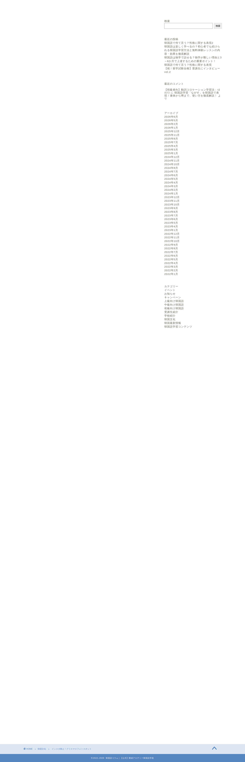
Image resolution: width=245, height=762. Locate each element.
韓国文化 (34, 26)
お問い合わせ (212, 7)
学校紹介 (169, 315)
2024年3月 (171, 186)
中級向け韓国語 (174, 304)
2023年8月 (171, 211)
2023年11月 (172, 200)
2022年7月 (171, 252)
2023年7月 (171, 215)
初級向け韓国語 (174, 308)
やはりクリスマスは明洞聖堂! (65, 166)
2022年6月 (171, 255)
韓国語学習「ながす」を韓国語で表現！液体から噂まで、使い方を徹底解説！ (191, 94)
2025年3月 (171, 149)
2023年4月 (171, 226)
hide (100, 153)
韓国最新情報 (172, 322)
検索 (167, 21)
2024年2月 (171, 189)
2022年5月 (171, 259)
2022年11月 (172, 237)
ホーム (161, 7)
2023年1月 (171, 230)
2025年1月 (171, 153)
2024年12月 (172, 156)
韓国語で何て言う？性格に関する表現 (188, 64)
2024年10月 (172, 164)
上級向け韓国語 (174, 300)
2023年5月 (171, 222)
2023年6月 (171, 219)
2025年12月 (172, 131)
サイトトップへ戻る (185, 7)
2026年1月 (171, 127)
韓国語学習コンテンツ (178, 326)
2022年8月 (171, 248)
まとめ (51, 171)
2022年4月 (171, 262)
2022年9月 (171, 244)
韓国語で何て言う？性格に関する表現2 (188, 42)
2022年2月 (171, 270)
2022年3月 (171, 266)
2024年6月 (171, 175)
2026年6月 (171, 116)
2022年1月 (171, 273)
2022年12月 (172, 233)
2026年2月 (171, 123)
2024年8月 (171, 167)
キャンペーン (172, 297)
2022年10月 (172, 241)
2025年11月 (172, 134)
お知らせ (169, 293)
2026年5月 (171, 120)
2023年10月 (172, 204)
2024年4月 (171, 182)
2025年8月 (171, 138)
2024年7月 (171, 171)
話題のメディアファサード (64, 161)
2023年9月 (171, 208)
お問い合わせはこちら (89, 618)
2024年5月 (171, 178)
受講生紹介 (171, 311)
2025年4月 (171, 145)
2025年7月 (171, 142)
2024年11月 (172, 160)
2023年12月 (172, 197)
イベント (169, 289)
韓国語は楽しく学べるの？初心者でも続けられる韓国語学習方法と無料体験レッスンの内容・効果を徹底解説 (192, 50)
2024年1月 (171, 193)
